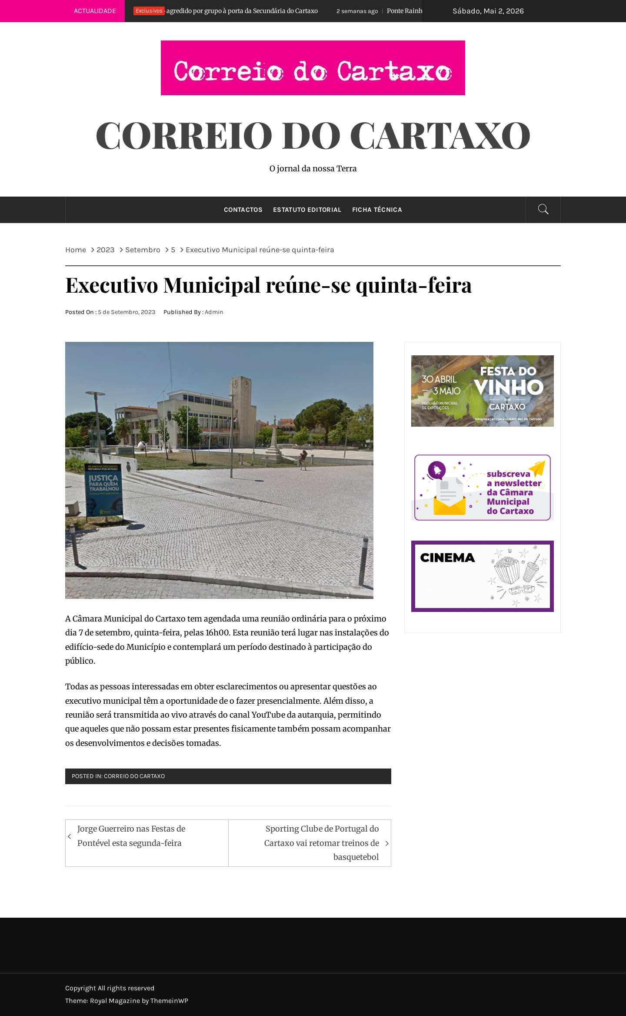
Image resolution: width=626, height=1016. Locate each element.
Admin (214, 312)
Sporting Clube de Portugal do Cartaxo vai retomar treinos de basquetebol (321, 843)
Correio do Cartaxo (313, 133)
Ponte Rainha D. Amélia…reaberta (417, 11)
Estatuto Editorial (307, 210)
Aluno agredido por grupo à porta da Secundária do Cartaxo (216, 11)
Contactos (243, 210)
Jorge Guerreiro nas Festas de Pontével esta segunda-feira (131, 836)
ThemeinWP (169, 1000)
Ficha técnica (377, 210)
